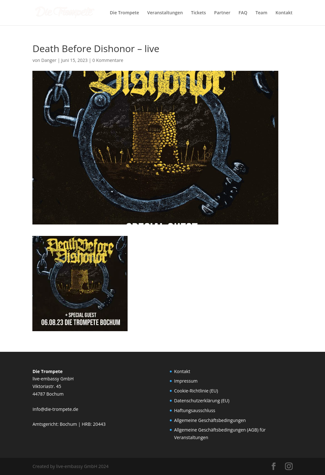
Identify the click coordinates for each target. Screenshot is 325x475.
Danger (48, 60)
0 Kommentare (107, 60)
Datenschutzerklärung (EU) (201, 401)
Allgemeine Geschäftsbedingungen (210, 420)
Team (261, 13)
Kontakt (284, 13)
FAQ (243, 13)
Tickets (198, 13)
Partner (222, 13)
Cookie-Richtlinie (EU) (196, 391)
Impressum (186, 381)
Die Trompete (124, 13)
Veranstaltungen (165, 13)
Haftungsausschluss (195, 410)
